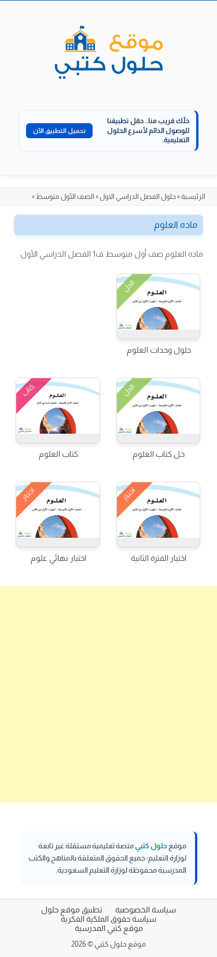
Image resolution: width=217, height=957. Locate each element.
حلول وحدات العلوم (159, 349)
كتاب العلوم (58, 454)
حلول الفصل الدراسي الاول (138, 197)
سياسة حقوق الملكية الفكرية (108, 918)
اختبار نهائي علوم (58, 558)
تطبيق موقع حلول (71, 909)
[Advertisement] (108, 694)
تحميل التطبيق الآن (59, 130)
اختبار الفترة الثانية (158, 558)
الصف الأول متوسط (65, 197)
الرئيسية (193, 197)
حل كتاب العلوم (159, 454)
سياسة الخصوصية (145, 909)
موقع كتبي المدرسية (109, 928)
